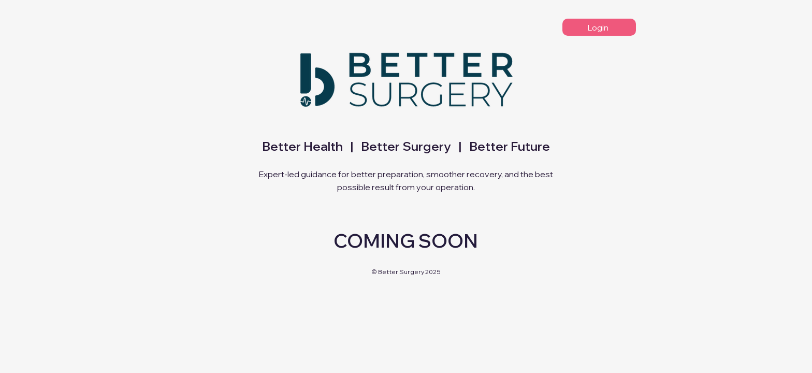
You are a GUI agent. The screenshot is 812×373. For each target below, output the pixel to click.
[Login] (599, 27)
